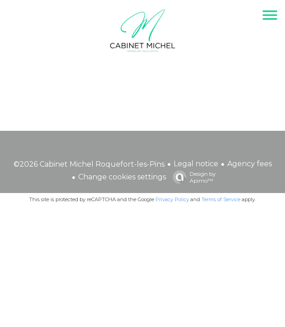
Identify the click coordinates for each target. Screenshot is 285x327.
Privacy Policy (172, 199)
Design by (192, 177)
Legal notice (196, 163)
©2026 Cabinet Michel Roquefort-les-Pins (89, 164)
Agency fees (249, 163)
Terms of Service (220, 199)
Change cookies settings (122, 177)
